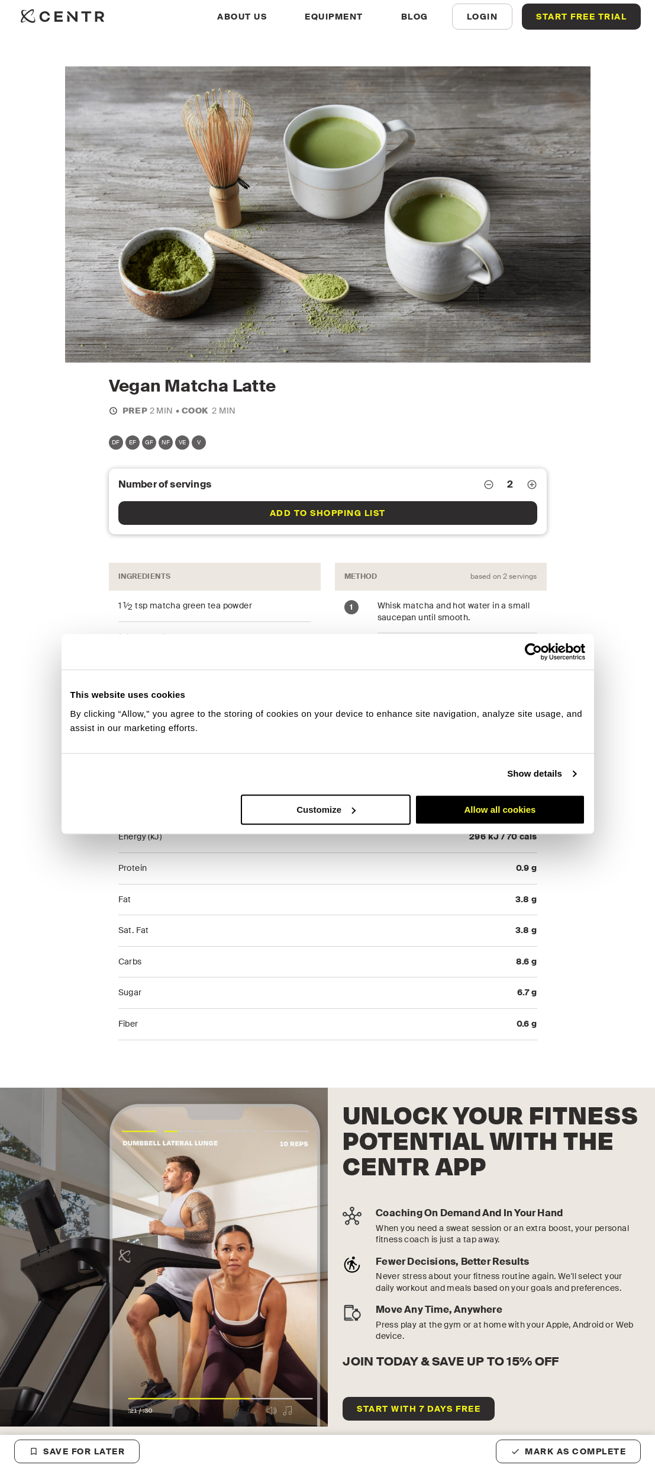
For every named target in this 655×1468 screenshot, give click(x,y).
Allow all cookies (500, 809)
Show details (534, 773)
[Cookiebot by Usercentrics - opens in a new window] (533, 652)
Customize (326, 809)
